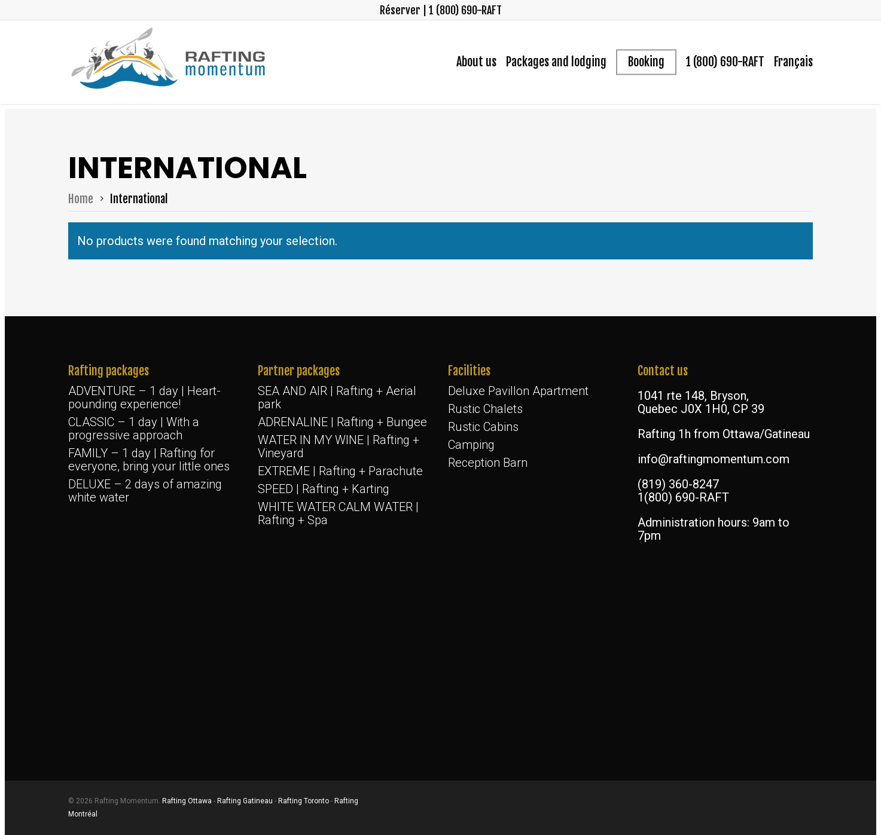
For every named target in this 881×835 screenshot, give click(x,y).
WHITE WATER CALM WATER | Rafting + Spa (338, 513)
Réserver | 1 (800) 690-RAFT (441, 10)
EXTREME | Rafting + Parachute (340, 471)
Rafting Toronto (303, 801)
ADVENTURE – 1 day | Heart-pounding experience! (144, 397)
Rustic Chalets (485, 408)
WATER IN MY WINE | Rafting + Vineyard (338, 446)
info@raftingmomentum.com (713, 459)
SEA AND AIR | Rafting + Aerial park (337, 397)
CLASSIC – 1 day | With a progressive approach (133, 428)
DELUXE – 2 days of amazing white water (145, 491)
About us (476, 62)
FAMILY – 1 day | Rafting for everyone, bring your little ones (149, 459)
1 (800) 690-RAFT (725, 62)
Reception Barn (488, 462)
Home (80, 199)
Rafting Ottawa (187, 801)
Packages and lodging (556, 62)
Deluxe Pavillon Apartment (518, 390)
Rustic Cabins (483, 426)
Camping (471, 444)
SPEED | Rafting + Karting (323, 489)
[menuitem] (793, 62)
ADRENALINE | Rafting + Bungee (342, 422)
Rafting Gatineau (245, 801)
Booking (646, 62)
